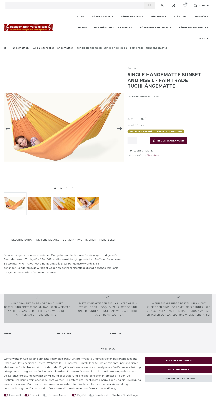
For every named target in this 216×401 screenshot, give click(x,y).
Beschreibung (21, 239)
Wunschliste (141, 150)
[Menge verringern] (145, 140)
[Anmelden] (162, 5)
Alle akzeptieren (179, 360)
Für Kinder (158, 16)
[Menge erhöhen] (140, 140)
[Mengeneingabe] (132, 140)
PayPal (81, 395)
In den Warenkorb (168, 140)
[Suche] (149, 5)
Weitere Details (47, 239)
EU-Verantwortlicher (79, 239)
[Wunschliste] (185, 5)
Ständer (180, 16)
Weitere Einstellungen (125, 395)
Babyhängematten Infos (112, 27)
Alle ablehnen (178, 369)
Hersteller (107, 239)
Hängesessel (101, 16)
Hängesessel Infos (192, 27)
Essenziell (15, 395)
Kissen (82, 27)
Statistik (35, 395)
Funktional (101, 395)
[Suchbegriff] (74, 5)
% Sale (204, 38)
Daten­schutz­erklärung (102, 388)
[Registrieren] (174, 5)
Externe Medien (58, 395)
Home (81, 16)
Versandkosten (153, 155)
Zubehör (199, 16)
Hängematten (131, 16)
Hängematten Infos (154, 27)
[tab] (22, 240)
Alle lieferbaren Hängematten (53, 48)
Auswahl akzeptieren (179, 378)
